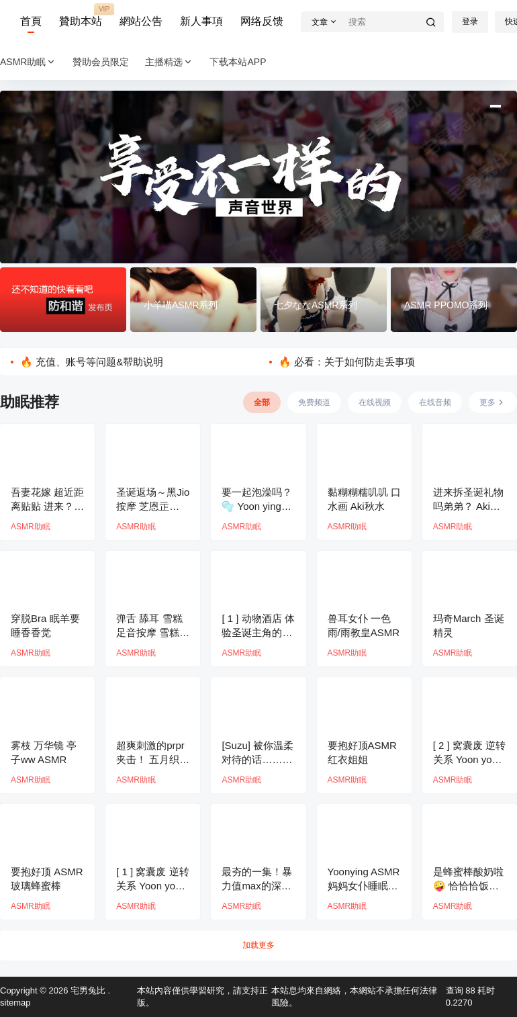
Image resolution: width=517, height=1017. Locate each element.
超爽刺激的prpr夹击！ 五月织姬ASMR (152, 759)
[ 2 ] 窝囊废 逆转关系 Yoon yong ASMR (469, 759)
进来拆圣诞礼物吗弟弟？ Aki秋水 (468, 506)
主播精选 (169, 62)
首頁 (31, 21)
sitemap (15, 1003)
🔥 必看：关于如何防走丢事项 (347, 361)
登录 (470, 21)
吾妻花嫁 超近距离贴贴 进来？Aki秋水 (47, 506)
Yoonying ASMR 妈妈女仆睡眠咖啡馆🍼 (364, 885)
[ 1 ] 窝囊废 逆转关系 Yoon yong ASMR (152, 885)
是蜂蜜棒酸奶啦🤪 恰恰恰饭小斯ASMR (468, 885)
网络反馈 (261, 21)
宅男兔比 (86, 990)
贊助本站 (80, 15)
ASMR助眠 (28, 62)
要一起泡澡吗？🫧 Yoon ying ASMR (257, 506)
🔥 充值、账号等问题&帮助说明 (91, 361)
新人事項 (201, 21)
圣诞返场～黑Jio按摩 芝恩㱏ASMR (152, 506)
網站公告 (141, 21)
